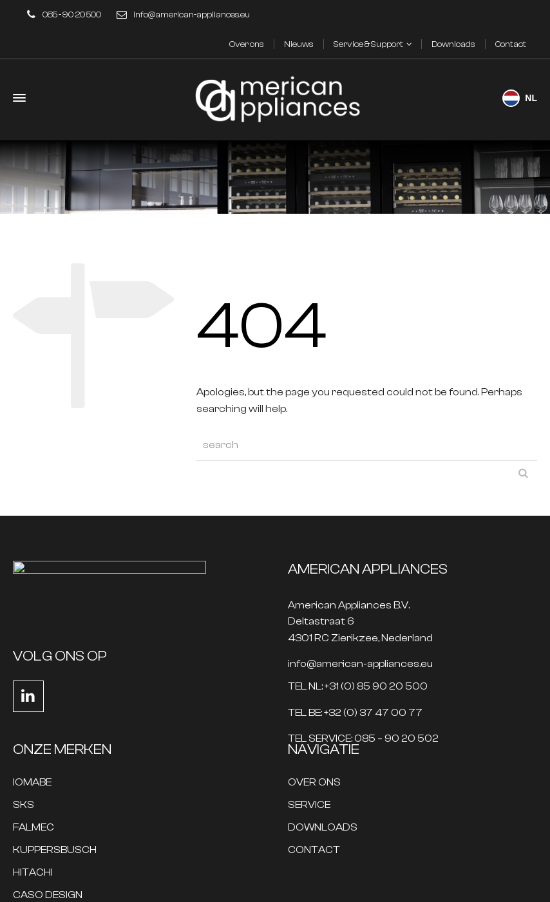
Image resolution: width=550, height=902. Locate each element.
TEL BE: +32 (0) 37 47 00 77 (355, 713)
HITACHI (33, 873)
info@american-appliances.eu (191, 14)
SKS (23, 805)
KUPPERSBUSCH (55, 850)
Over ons (246, 44)
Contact (510, 44)
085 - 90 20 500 (72, 14)
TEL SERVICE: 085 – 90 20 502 (363, 739)
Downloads (453, 44)
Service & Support (368, 44)
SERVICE (309, 805)
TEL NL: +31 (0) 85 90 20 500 (358, 686)
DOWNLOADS (322, 827)
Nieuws (299, 44)
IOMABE (32, 782)
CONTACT (314, 850)
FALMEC (33, 827)
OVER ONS (314, 782)
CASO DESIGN (47, 895)
